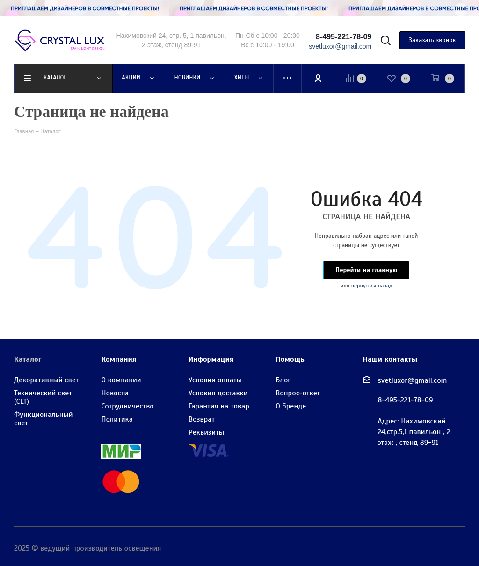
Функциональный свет (43, 419)
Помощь (290, 359)
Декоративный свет (46, 380)
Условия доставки (218, 393)
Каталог (28, 359)
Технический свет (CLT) (43, 397)
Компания (118, 359)
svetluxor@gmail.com (412, 380)
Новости (114, 393)
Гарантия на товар (219, 406)
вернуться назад (371, 285)
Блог (283, 380)
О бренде (291, 406)
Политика (117, 419)
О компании (121, 380)
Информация (211, 359)
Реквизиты (206, 432)
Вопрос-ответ (298, 393)
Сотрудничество (127, 406)
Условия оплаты (215, 380)
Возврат (202, 419)
